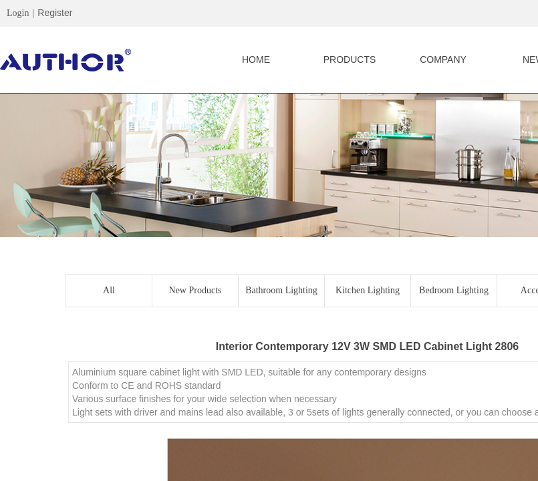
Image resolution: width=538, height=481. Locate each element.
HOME (256, 59)
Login (18, 13)
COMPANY (443, 59)
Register (54, 12)
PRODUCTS (349, 59)
